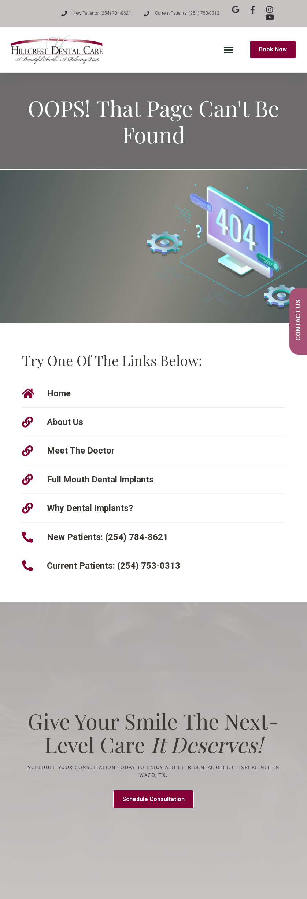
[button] (228, 49)
